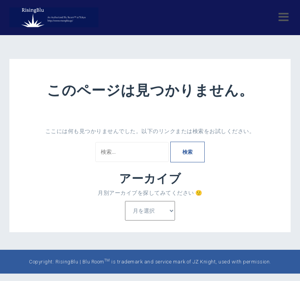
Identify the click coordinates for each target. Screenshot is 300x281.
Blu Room (96, 262)
